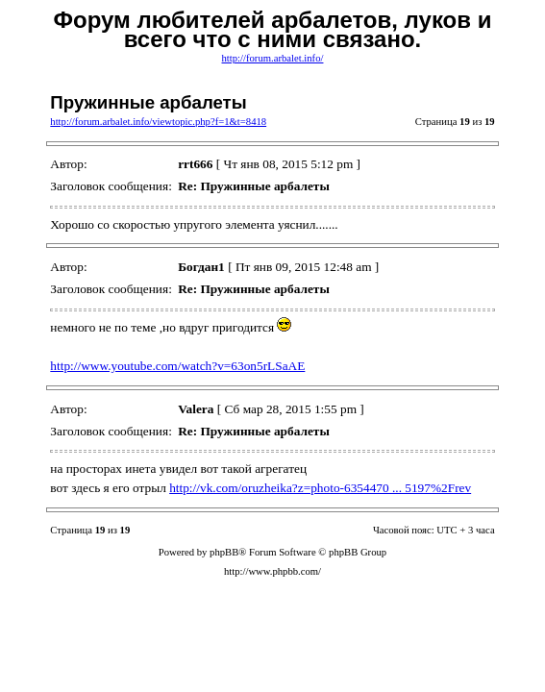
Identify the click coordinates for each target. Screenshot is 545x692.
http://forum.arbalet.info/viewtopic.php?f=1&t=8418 (158, 121)
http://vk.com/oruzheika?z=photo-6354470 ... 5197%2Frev (320, 488)
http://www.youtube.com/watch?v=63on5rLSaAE (177, 365)
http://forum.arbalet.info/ (273, 58)
